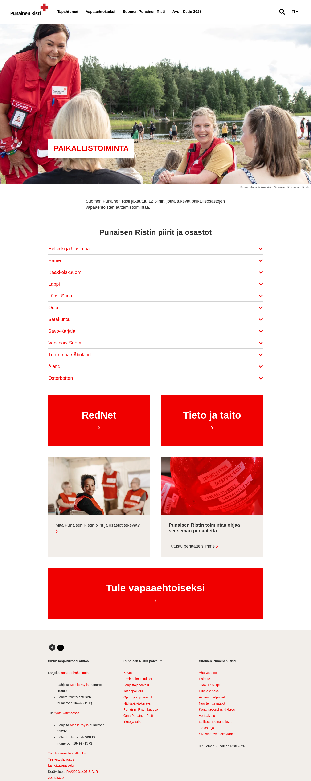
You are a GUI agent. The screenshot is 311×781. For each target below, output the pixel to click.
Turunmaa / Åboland (155, 354)
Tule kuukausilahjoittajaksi (67, 753)
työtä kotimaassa (67, 713)
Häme (155, 260)
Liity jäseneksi (209, 691)
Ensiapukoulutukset (137, 679)
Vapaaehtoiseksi (100, 12)
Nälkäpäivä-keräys (137, 703)
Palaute (204, 679)
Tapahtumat (67, 12)
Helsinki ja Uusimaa (155, 248)
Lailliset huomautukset (215, 722)
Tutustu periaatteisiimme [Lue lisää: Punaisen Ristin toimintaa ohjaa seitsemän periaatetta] (192, 546)
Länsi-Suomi (155, 295)
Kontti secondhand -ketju (217, 709)
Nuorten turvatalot (212, 703)
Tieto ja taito (132, 722)
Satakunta (155, 319)
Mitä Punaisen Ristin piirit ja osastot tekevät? (98, 525)
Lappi (155, 284)
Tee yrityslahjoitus (61, 759)
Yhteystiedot (208, 673)
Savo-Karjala (155, 331)
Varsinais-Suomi (155, 342)
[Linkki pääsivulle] (29, 11)
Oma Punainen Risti (138, 715)
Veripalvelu (207, 715)
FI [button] (293, 12)
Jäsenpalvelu (133, 691)
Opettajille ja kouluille (139, 697)
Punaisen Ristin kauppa (140, 709)
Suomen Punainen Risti (144, 12)
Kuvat (127, 673)
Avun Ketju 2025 (187, 12)
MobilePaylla (79, 685)
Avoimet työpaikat (212, 697)
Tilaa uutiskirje (209, 685)
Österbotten (155, 378)
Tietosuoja (206, 728)
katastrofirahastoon (75, 673)
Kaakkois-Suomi (155, 272)
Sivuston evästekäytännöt (218, 734)
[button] (280, 12)
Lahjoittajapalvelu (61, 765)
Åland (155, 366)
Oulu (155, 307)
